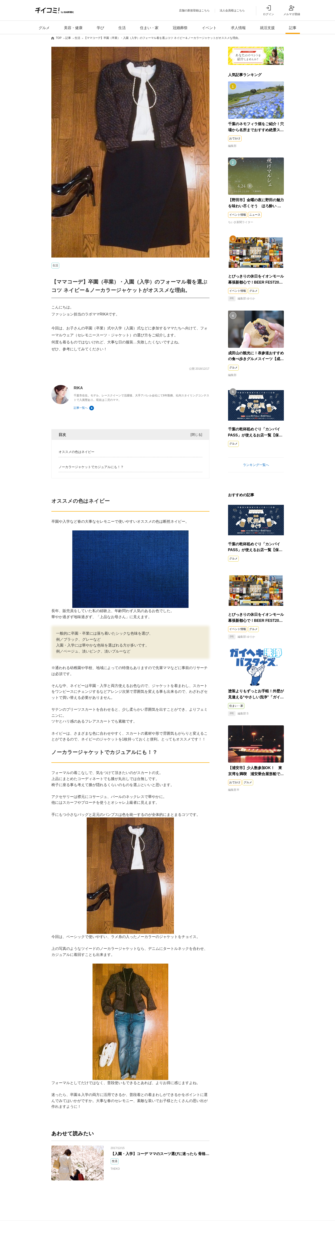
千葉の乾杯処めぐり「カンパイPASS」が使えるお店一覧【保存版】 (255, 435)
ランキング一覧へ (256, 465)
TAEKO (115, 1169)
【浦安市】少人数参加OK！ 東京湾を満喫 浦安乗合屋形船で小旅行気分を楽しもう (256, 774)
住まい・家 (149, 28)
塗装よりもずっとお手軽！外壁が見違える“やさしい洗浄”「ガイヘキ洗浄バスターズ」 (256, 697)
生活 (122, 28)
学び (100, 28)
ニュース (254, 215)
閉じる (196, 435)
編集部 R (233, 790)
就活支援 (267, 28)
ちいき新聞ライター (240, 222)
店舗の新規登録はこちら (194, 10)
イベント (209, 28)
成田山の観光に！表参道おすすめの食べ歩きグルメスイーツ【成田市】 (256, 359)
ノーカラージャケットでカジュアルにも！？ (91, 467)
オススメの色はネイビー (76, 452)
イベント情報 (237, 215)
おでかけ (234, 139)
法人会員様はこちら (232, 10)
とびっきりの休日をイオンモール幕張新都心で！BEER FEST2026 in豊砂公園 (256, 282)
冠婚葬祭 (180, 28)
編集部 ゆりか (241, 299)
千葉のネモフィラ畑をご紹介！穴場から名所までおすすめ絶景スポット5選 (256, 130)
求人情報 (238, 28)
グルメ (44, 28)
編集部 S (238, 713)
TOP (59, 38)
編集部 (232, 146)
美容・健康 (73, 28)
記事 (292, 28)
